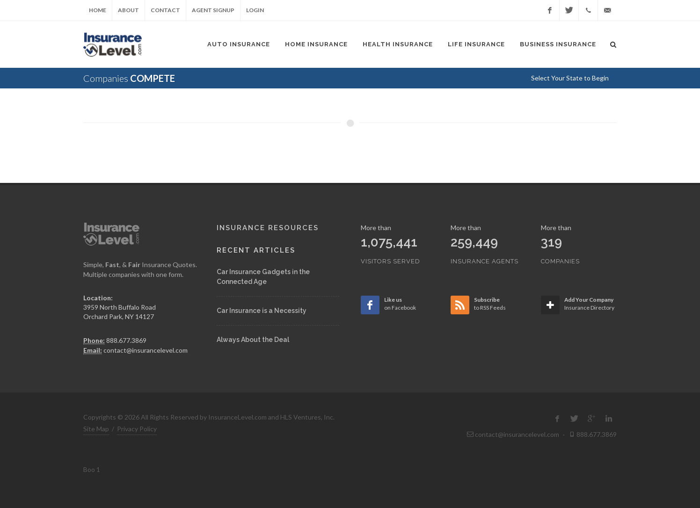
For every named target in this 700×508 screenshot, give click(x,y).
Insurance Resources (268, 228)
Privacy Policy (137, 429)
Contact (165, 10)
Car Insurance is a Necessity (261, 310)
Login (255, 10)
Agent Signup (213, 10)
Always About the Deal (253, 339)
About (128, 10)
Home (97, 10)
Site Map (96, 429)
